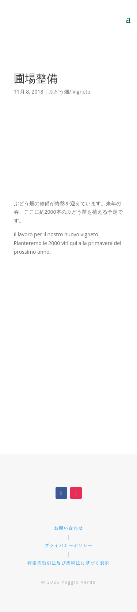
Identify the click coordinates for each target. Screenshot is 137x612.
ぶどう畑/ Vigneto (69, 91)
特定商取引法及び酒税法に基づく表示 (68, 563)
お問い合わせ (68, 528)
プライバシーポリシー (69, 545)
